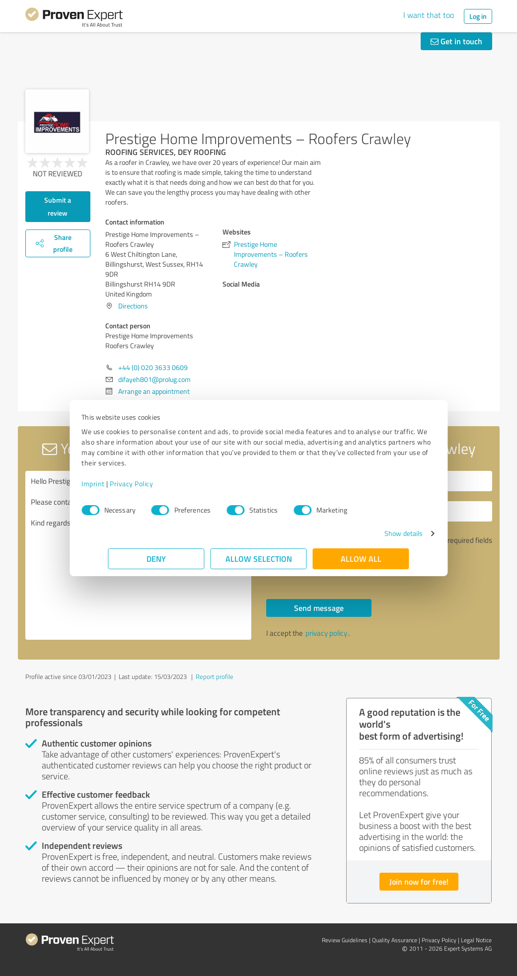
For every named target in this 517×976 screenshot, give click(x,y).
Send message (319, 607)
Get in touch (456, 41)
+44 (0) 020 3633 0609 (153, 367)
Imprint (120, 483)
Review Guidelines (345, 940)
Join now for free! (418, 881)
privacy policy (326, 633)
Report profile (214, 676)
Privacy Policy (158, 483)
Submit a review (57, 206)
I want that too (428, 14)
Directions (133, 305)
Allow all (361, 558)
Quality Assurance (394, 940)
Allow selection (258, 558)
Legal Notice (476, 940)
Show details (377, 533)
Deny (156, 558)
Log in (478, 16)
